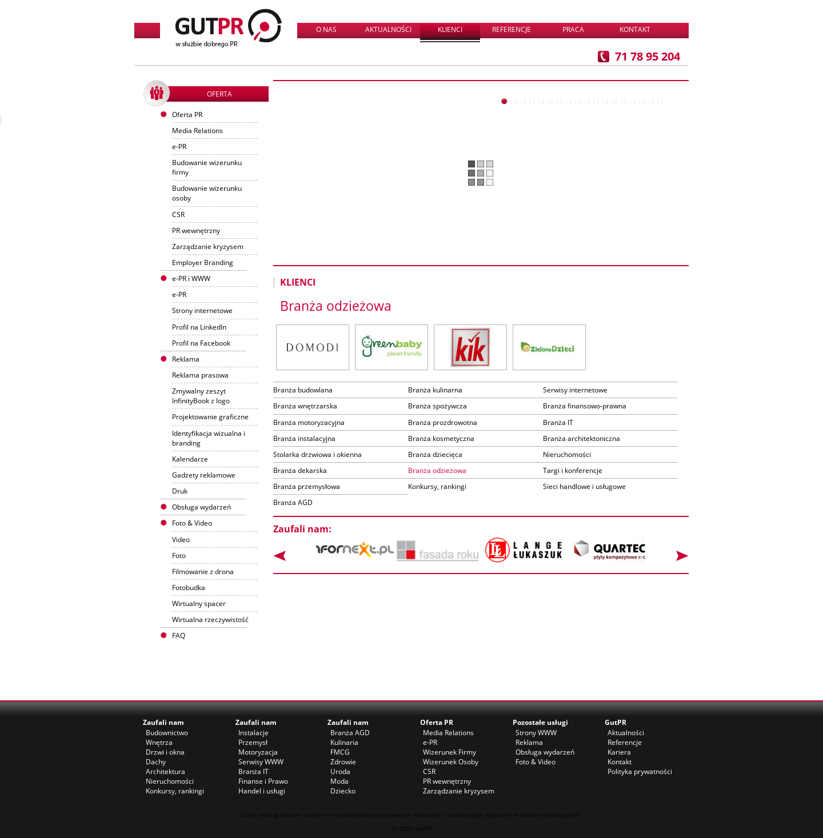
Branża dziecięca (435, 454)
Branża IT (558, 422)
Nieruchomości (567, 454)
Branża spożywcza (437, 406)
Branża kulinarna (435, 390)
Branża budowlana (303, 390)
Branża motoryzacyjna (309, 422)
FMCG (340, 752)
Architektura (165, 771)
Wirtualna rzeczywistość (210, 619)
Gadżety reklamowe (203, 475)
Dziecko (342, 791)
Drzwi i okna (165, 752)
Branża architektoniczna (581, 438)
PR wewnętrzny (196, 230)
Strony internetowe (202, 310)
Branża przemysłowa (306, 486)
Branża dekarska (300, 470)
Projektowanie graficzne (210, 417)
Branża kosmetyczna (441, 438)
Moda (339, 781)
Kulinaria (344, 742)
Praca (573, 29)
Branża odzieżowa (437, 470)
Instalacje (253, 732)
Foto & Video (536, 762)
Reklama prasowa (200, 375)
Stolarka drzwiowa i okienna (317, 454)
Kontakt (635, 29)
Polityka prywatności (640, 771)
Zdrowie (343, 762)
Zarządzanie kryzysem (207, 246)
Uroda (340, 771)
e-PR (179, 146)
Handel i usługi (261, 791)
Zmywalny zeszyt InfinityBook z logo (201, 396)
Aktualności (388, 29)
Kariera (619, 752)
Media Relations (197, 130)
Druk (179, 491)
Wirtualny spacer (199, 603)
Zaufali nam (163, 722)
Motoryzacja (258, 752)
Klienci (450, 29)
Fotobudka (188, 587)
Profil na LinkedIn (199, 327)
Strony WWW (536, 732)
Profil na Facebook (201, 343)
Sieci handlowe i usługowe (584, 486)
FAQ (178, 635)
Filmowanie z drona (203, 571)
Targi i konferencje (572, 470)
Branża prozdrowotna (442, 422)
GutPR (615, 722)
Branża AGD (293, 502)
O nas (326, 29)
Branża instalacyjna (304, 438)
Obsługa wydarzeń (201, 507)
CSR (178, 214)
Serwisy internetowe (575, 390)
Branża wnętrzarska (305, 406)
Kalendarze (190, 459)
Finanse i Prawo (263, 781)
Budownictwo (167, 732)
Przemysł (252, 742)
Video (181, 539)
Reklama (529, 742)
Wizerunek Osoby (450, 762)
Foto (179, 555)
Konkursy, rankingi (437, 486)
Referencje (511, 29)
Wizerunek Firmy (449, 752)
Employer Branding (202, 262)
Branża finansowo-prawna (584, 406)
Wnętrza (159, 742)
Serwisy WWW (260, 762)
